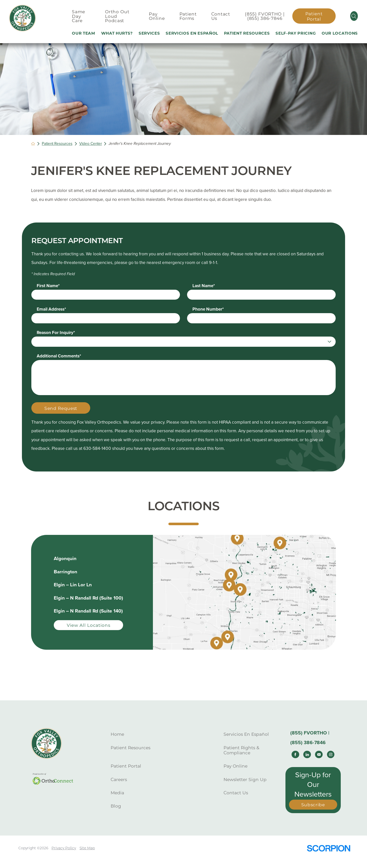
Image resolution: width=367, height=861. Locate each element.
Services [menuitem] (149, 33)
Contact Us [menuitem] (220, 16)
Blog (116, 806)
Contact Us (236, 792)
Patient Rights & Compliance (241, 750)
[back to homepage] (33, 144)
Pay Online (235, 766)
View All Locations (88, 625)
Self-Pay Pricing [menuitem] (296, 33)
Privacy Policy (63, 848)
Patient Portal (314, 16)
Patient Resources (57, 143)
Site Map (87, 848)
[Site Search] (354, 16)
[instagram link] (331, 754)
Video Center (90, 143)
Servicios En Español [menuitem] (192, 33)
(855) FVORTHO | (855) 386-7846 (264, 16)
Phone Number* (208, 309)
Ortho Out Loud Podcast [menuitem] (117, 16)
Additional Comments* (59, 356)
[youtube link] (319, 754)
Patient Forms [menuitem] (188, 16)
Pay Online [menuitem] (157, 16)
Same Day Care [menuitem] (78, 16)
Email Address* (51, 309)
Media (117, 792)
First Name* (48, 286)
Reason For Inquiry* (56, 332)
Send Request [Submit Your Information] (60, 408)
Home (117, 734)
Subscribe (313, 804)
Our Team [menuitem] (83, 33)
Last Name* (203, 286)
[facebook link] (295, 754)
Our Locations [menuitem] (340, 33)
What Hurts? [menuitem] (117, 33)
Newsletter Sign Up (245, 779)
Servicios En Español (246, 734)
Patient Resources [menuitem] (247, 33)
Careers (119, 779)
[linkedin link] (307, 754)
